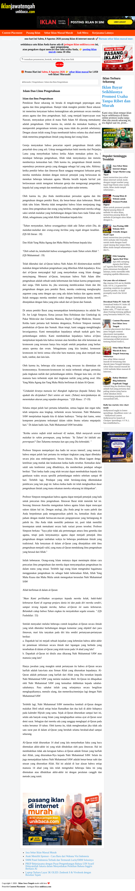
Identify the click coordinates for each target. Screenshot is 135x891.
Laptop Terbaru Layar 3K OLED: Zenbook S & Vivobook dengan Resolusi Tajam (58, 873)
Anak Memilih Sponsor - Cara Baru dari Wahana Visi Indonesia (57, 856)
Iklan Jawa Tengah (26, 883)
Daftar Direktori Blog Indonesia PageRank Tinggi (120, 381)
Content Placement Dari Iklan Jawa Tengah (121, 323)
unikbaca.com (45, 887)
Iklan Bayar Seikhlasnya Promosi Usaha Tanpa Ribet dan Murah (116, 96)
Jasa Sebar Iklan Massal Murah (41, 852)
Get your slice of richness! (114, 280)
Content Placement (17, 887)
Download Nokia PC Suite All (116, 302)
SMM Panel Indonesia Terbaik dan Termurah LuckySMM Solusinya (59, 860)
